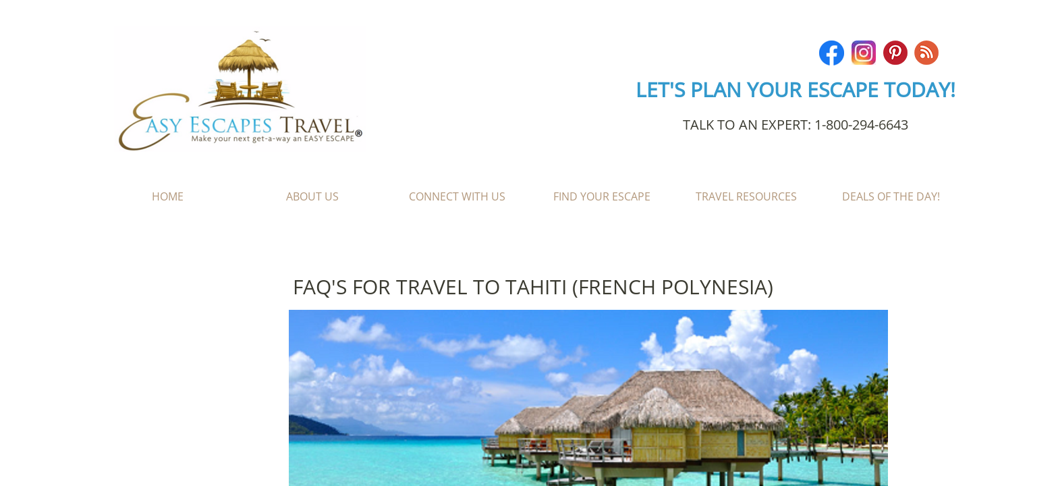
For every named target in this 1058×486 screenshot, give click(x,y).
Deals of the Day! (891, 196)
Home (168, 196)
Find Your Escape (601, 196)
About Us (312, 196)
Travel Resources (746, 196)
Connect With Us (457, 196)
